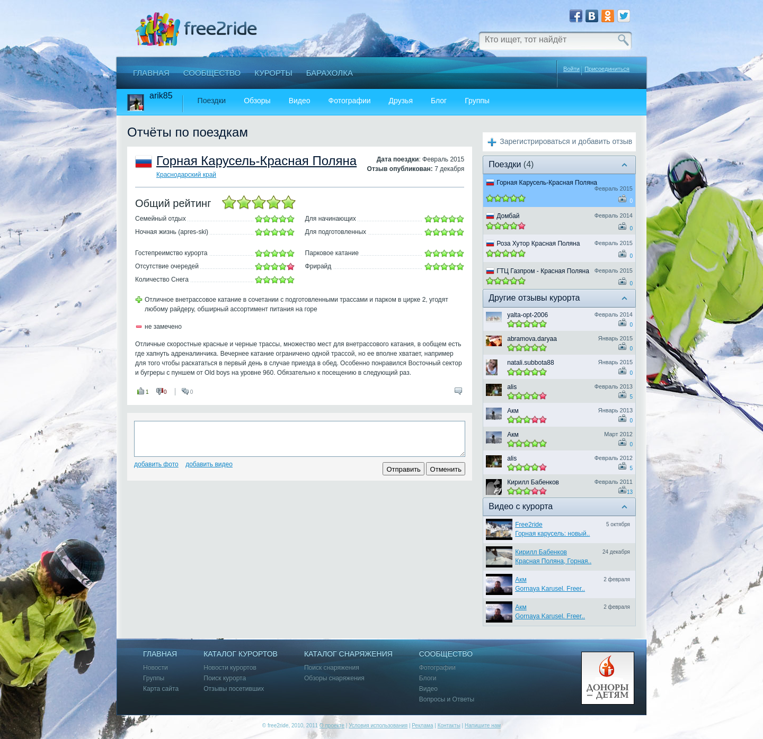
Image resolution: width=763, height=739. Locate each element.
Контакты (449, 725)
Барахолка (329, 72)
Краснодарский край (186, 174)
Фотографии (350, 101)
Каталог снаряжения (348, 654)
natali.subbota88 (530, 362)
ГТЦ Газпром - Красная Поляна (542, 271)
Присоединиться (606, 69)
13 (630, 492)
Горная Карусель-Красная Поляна (256, 161)
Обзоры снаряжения (334, 678)
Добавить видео (209, 464)
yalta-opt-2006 (527, 315)
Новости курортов (229, 667)
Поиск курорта (224, 678)
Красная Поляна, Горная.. (553, 561)
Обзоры (257, 101)
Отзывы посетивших (233, 689)
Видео (299, 101)
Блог (439, 101)
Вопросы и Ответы (446, 699)
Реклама (422, 725)
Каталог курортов (240, 654)
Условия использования (378, 725)
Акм (513, 410)
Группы (477, 101)
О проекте (332, 725)
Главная (151, 72)
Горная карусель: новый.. (552, 533)
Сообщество (212, 72)
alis (512, 387)
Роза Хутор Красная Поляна (538, 243)
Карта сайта (161, 689)
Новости (155, 667)
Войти (571, 69)
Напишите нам (483, 725)
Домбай (507, 216)
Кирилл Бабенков (533, 482)
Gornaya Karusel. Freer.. (550, 588)
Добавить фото (156, 464)
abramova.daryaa (532, 339)
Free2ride (529, 524)
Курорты (273, 72)
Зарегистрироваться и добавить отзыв (566, 141)
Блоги (428, 678)
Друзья (401, 101)
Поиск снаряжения (331, 667)
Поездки (212, 101)
